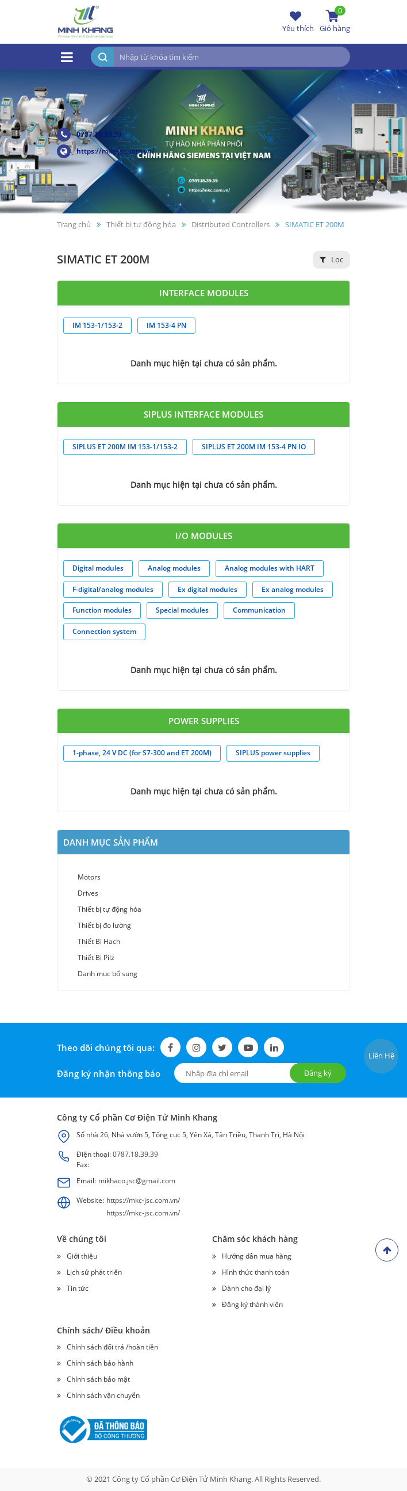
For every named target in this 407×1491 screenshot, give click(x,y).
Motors (89, 877)
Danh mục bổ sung (107, 973)
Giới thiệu (82, 1256)
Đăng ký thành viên (252, 1304)
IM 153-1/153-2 (97, 325)
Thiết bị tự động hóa (109, 909)
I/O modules (203, 535)
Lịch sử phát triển (94, 1272)
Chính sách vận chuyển (103, 1395)
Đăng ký (318, 1073)
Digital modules (98, 568)
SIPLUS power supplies (273, 753)
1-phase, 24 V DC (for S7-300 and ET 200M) (142, 753)
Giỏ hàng (335, 21)
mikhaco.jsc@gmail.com (136, 1181)
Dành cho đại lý (246, 1288)
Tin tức (78, 1288)
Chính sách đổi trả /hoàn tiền (112, 1347)
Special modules (182, 610)
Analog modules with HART (269, 568)
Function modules (102, 610)
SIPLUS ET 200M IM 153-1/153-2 (125, 447)
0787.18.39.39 (89, 135)
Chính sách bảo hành (100, 1363)
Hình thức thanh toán (255, 1272)
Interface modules (203, 293)
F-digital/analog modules (112, 589)
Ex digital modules (207, 589)
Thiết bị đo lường (104, 925)
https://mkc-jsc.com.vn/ (106, 151)
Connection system (104, 631)
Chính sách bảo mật (98, 1379)
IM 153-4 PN (166, 325)
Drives (88, 893)
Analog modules (174, 568)
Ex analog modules (293, 589)
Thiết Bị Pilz (96, 957)
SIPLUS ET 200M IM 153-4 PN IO (254, 447)
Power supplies (203, 721)
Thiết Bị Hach (99, 941)
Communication (259, 610)
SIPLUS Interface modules (203, 414)
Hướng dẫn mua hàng (256, 1256)
